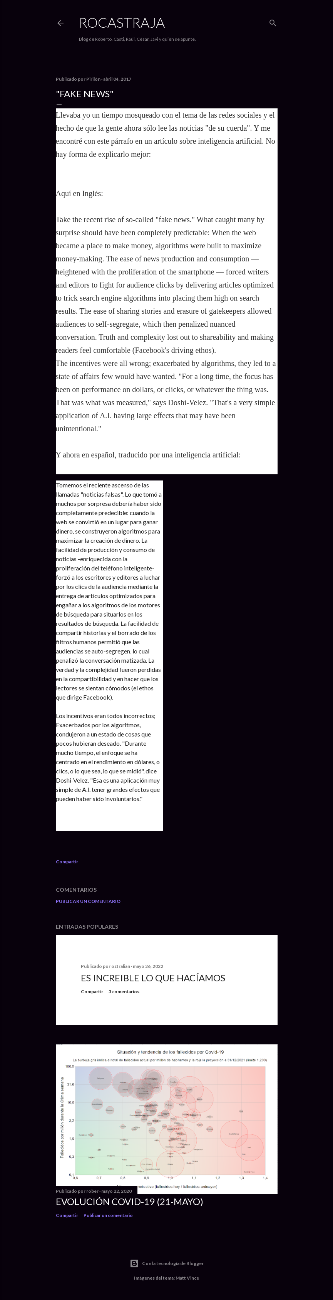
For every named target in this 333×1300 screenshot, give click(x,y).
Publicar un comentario (88, 901)
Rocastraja (122, 22)
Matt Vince (187, 1278)
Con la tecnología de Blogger (167, 1263)
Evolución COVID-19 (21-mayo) (129, 1201)
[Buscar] (273, 21)
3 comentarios (124, 991)
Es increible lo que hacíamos (153, 977)
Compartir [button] (67, 861)
